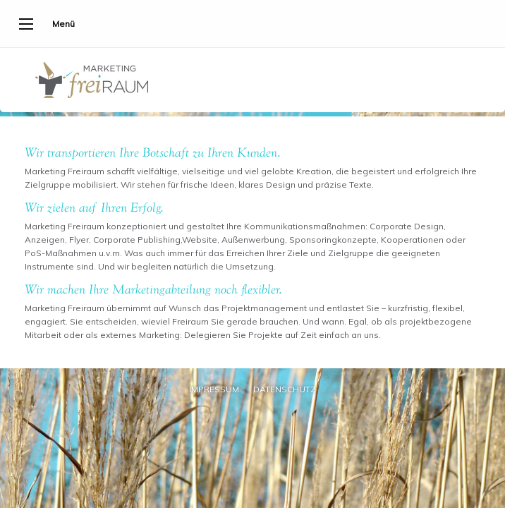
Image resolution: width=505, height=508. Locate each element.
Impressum (214, 389)
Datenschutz (284, 389)
